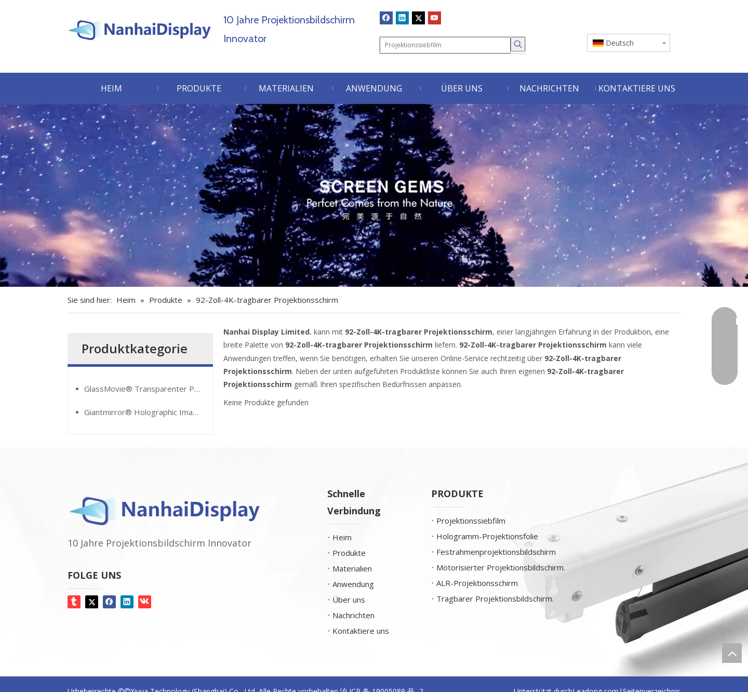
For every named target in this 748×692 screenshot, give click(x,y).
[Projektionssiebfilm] (445, 45)
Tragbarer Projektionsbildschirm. (495, 598)
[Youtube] (434, 17)
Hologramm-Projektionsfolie (487, 536)
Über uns (348, 599)
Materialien (352, 568)
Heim (342, 537)
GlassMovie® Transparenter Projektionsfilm (148, 388)
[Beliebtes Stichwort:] (518, 44)
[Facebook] (386, 17)
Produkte (349, 553)
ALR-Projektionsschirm (477, 583)
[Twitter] (418, 17)
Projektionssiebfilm (470, 520)
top (732, 653)
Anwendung (353, 584)
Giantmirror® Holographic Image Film (148, 412)
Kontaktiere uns (360, 631)
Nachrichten (353, 615)
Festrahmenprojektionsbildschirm (496, 552)
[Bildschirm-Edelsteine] (374, 195)
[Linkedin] (402, 17)
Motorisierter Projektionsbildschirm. (500, 567)
